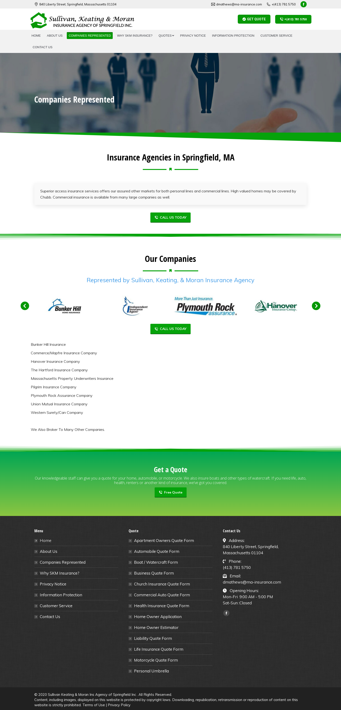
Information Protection (61, 594)
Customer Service (56, 605)
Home (45, 540)
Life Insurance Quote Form (158, 649)
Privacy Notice (53, 583)
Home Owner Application (158, 616)
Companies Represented (62, 562)
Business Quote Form (154, 573)
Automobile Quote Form (156, 551)
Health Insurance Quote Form (161, 605)
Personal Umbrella (151, 670)
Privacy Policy (119, 705)
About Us (48, 551)
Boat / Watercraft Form (156, 562)
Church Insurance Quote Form (162, 583)
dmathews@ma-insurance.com (236, 4)
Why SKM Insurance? (59, 573)
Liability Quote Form (153, 638)
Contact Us (50, 616)
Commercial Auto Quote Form (162, 594)
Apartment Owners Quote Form (164, 540)
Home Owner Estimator (156, 627)
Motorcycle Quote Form (156, 660)
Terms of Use (93, 705)
